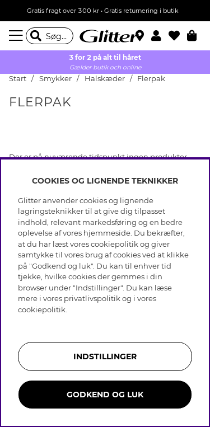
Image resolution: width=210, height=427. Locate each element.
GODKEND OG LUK (105, 395)
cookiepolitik (42, 309)
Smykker (56, 78)
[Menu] (17, 36)
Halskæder (105, 78)
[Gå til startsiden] (105, 36)
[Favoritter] (178, 35)
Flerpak (151, 78)
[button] (160, 35)
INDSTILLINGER (105, 356)
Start (17, 78)
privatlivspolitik (92, 298)
